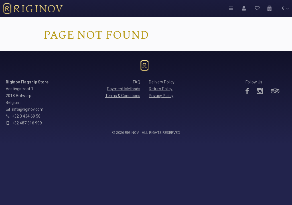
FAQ (136, 82)
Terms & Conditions (122, 95)
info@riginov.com (27, 109)
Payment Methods (123, 89)
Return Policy (161, 89)
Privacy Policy (161, 95)
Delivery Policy (162, 82)
